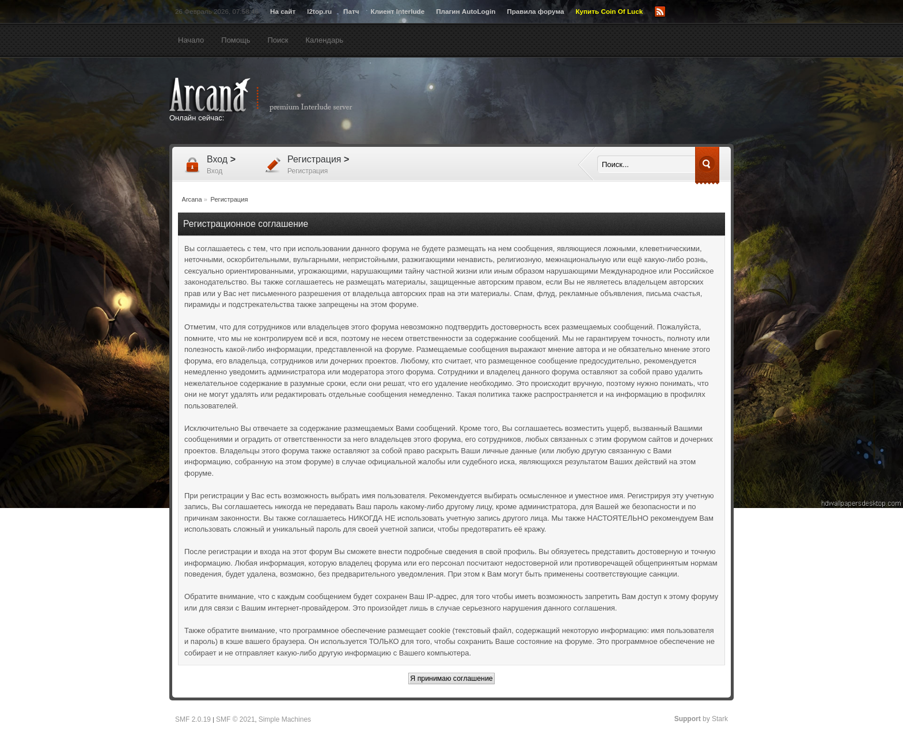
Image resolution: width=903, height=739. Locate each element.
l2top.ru (319, 11)
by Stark (701, 719)
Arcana (273, 95)
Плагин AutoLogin (465, 11)
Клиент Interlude (398, 11)
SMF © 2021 (235, 719)
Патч (351, 11)
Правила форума (535, 11)
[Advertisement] (564, 102)
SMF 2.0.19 (193, 719)
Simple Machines (285, 719)
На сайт (282, 11)
